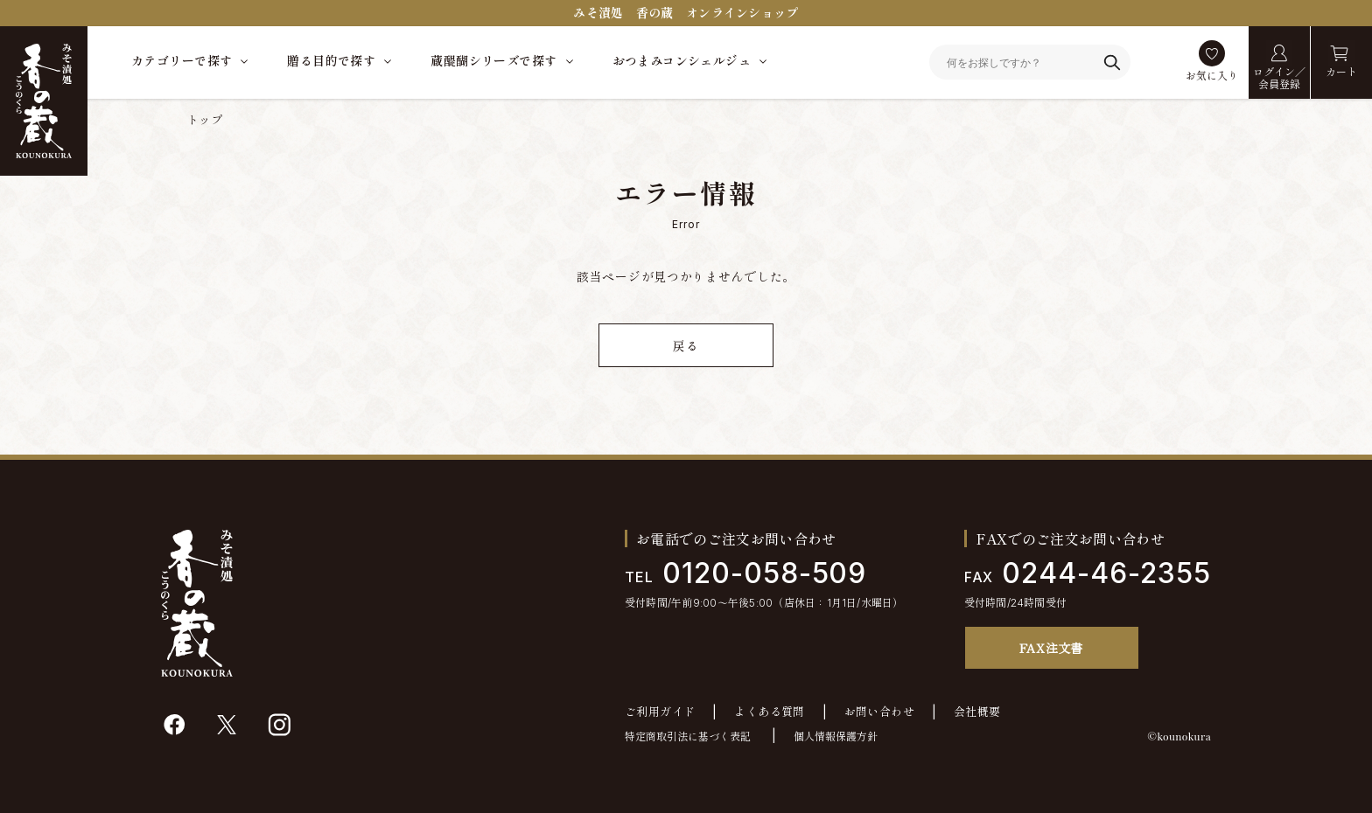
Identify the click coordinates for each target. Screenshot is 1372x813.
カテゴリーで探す (181, 60)
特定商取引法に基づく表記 (688, 736)
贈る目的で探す (331, 60)
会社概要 (977, 712)
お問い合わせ (879, 712)
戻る (685, 345)
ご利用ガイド (660, 712)
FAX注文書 (1051, 648)
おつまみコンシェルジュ (682, 60)
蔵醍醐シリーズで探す (493, 60)
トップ (204, 120)
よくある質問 (769, 712)
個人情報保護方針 (836, 736)
